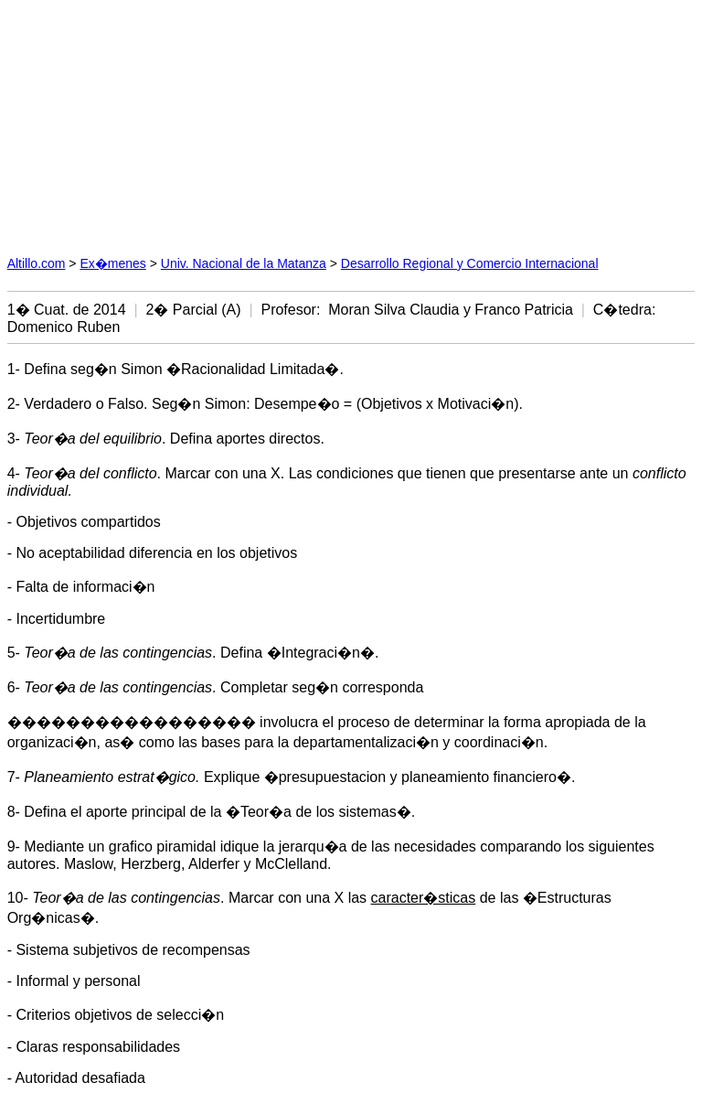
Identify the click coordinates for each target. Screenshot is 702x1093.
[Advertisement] (179, 121)
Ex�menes (112, 263)
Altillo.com (36, 263)
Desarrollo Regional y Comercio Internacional (470, 263)
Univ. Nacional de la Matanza (243, 263)
